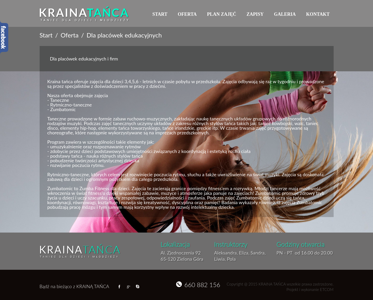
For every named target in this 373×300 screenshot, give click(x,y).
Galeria (285, 14)
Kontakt (318, 14)
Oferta (187, 14)
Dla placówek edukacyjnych (124, 35)
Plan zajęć (221, 14)
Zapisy (255, 14)
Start (159, 14)
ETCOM (326, 289)
